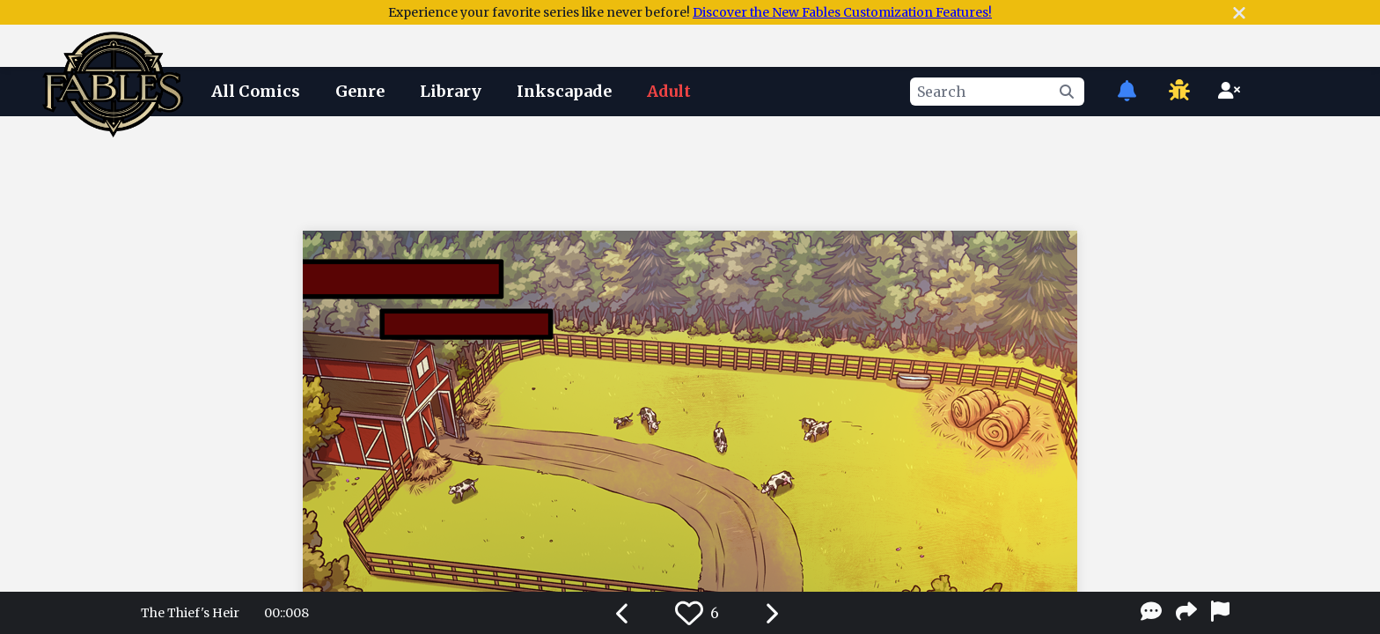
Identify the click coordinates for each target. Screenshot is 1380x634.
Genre (360, 91)
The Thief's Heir (190, 613)
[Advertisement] (690, 170)
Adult (669, 91)
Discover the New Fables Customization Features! (842, 12)
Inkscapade (564, 91)
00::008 (286, 613)
